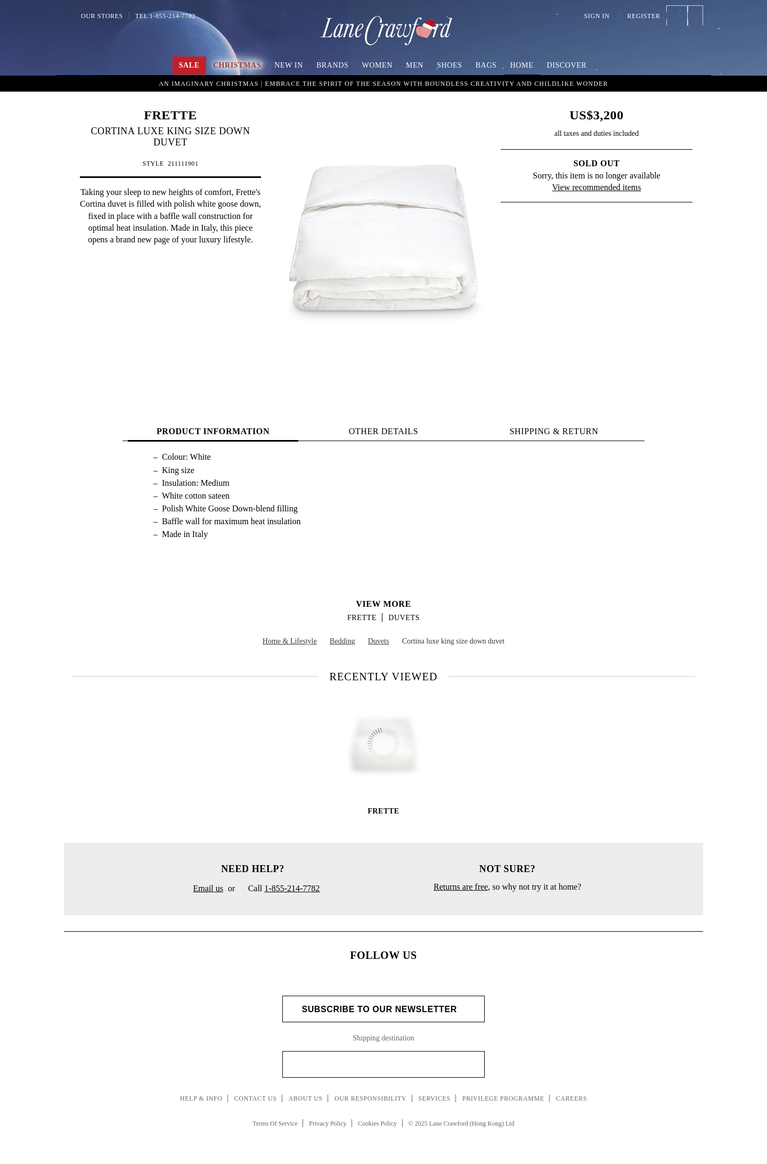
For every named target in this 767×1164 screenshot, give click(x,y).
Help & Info (201, 1098)
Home (522, 65)
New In (288, 65)
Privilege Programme (503, 1098)
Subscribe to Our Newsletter (383, 1009)
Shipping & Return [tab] (554, 431)
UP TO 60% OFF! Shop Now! (383, 82)
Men (414, 65)
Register (643, 16)
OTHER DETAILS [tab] (384, 431)
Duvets (404, 618)
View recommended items (596, 187)
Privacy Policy (327, 1123)
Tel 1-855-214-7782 (165, 16)
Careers (571, 1098)
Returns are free (461, 886)
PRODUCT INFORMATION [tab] (213, 431)
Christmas (237, 65)
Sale (189, 65)
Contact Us (255, 1098)
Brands (332, 65)
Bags (486, 65)
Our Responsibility (370, 1098)
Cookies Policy (377, 1123)
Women (377, 65)
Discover (566, 65)
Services (434, 1098)
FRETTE (170, 115)
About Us (306, 1098)
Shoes (449, 65)
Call (280, 889)
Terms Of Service (274, 1123)
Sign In (599, 16)
